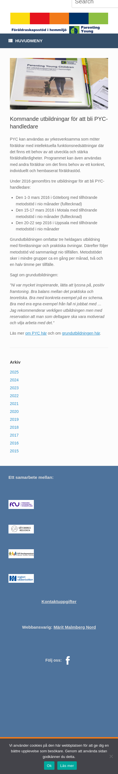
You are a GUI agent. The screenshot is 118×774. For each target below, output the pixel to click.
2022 (14, 395)
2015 (14, 451)
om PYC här (36, 333)
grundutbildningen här (81, 333)
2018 (14, 427)
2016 (14, 443)
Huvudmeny (25, 40)
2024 (14, 380)
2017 (14, 435)
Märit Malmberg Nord (75, 627)
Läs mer (67, 766)
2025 (14, 372)
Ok (49, 766)
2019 (14, 419)
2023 (14, 388)
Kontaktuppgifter (59, 601)
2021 (14, 403)
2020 (14, 411)
